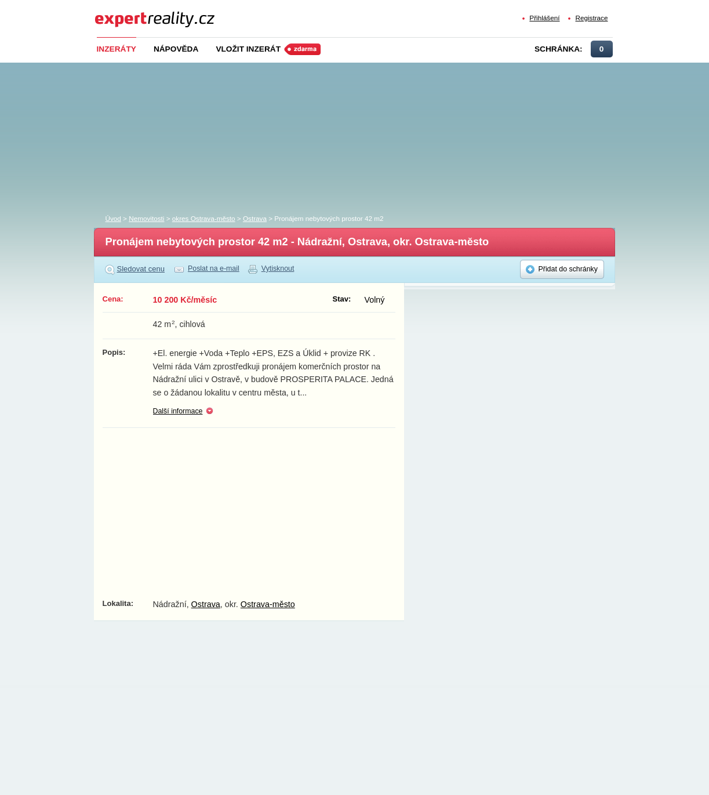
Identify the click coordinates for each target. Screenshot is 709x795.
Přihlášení (544, 17)
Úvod (113, 218)
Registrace (591, 17)
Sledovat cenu (141, 268)
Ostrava (255, 218)
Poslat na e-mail (213, 268)
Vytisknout (277, 268)
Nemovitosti (146, 218)
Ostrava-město (268, 604)
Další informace (178, 411)
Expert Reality (116, 12)
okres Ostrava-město (203, 218)
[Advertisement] (374, 135)
